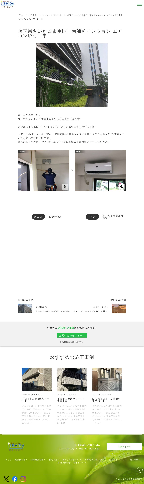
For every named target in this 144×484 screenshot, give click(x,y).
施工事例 (33, 15)
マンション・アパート (52, 15)
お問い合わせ (64, 462)
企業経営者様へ (38, 459)
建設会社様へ (21, 459)
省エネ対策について (72, 459)
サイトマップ (79, 462)
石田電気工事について (95, 459)
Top (21, 15)
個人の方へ (54, 459)
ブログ (124, 459)
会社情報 (113, 459)
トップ (8, 459)
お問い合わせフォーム (72, 335)
